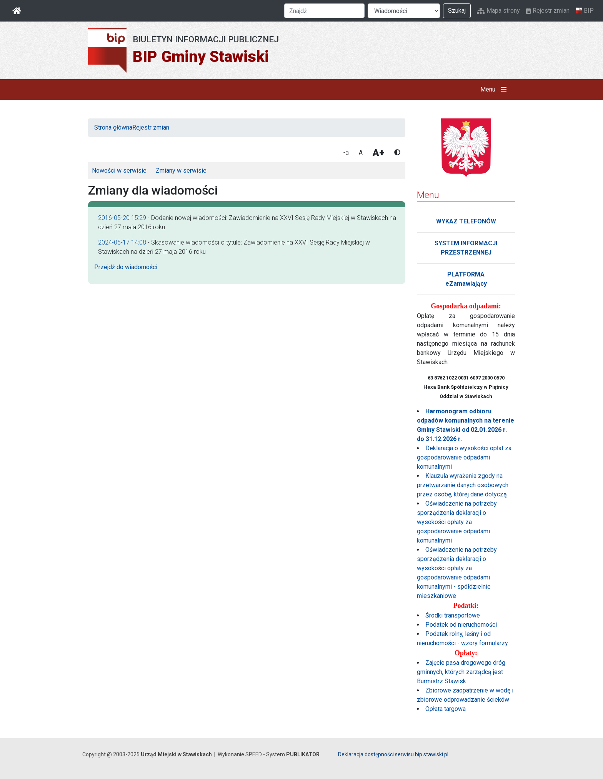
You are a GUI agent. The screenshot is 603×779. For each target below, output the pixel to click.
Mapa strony (498, 10)
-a (346, 152)
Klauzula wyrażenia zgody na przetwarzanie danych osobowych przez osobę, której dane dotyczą (462, 485)
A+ (378, 152)
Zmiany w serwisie (181, 170)
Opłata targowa (445, 708)
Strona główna (113, 127)
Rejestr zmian (548, 10)
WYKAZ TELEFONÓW (466, 221)
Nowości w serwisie (119, 170)
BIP (585, 11)
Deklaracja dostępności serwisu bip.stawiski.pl (393, 754)
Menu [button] (495, 89)
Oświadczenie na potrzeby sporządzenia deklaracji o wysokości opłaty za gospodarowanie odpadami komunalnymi (457, 522)
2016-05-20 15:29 (122, 217)
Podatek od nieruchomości (461, 624)
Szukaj (457, 10)
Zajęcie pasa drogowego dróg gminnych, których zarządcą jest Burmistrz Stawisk (461, 672)
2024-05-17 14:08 (122, 242)
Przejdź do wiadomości (125, 267)
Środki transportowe (452, 615)
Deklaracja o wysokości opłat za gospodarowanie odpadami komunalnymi (464, 457)
